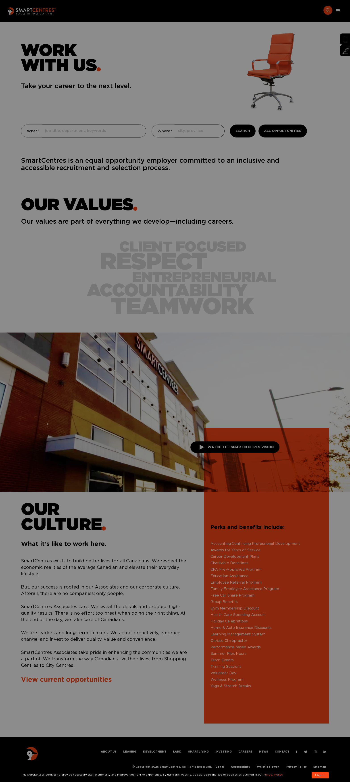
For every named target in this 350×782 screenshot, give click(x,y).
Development (172, 10)
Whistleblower (268, 767)
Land (196, 10)
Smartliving (219, 10)
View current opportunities (66, 680)
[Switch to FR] (338, 10)
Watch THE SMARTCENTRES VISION (237, 447)
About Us (123, 10)
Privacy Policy (296, 767)
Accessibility (240, 767)
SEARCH (242, 130)
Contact (311, 10)
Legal (220, 767)
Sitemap (319, 767)
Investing (246, 10)
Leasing (146, 10)
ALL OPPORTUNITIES (282, 130)
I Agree (320, 775)
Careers (270, 10)
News (290, 10)
